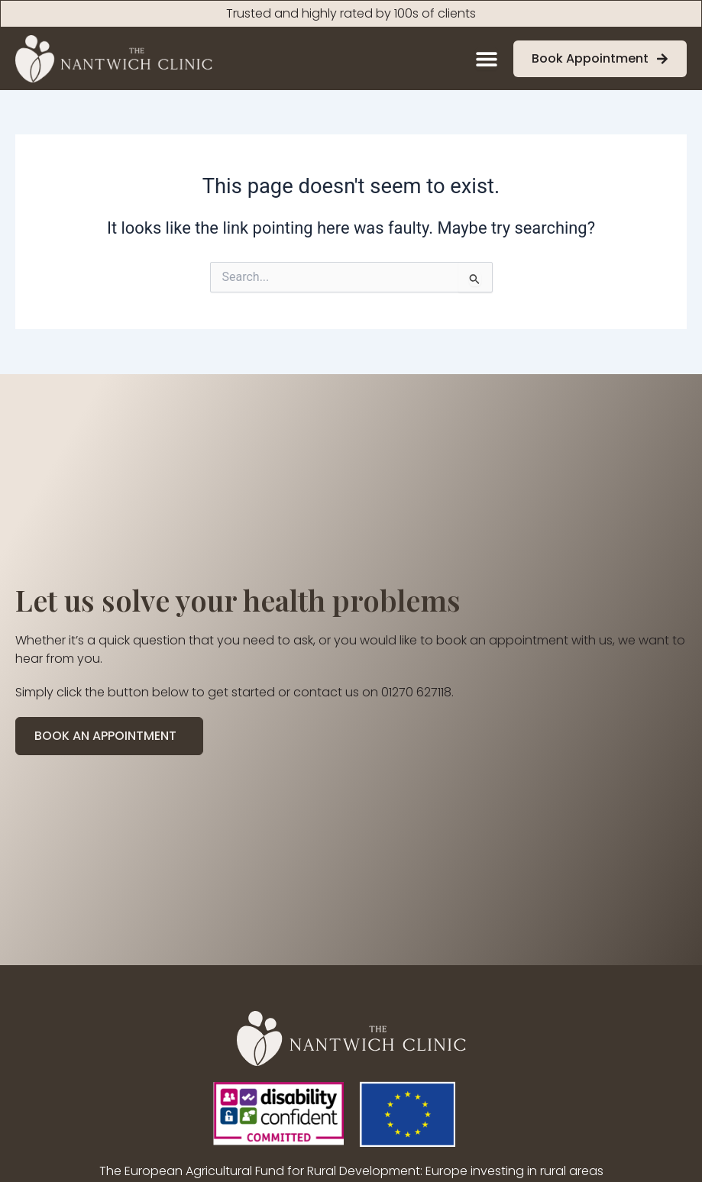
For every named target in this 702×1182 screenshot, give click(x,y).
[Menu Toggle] (486, 58)
